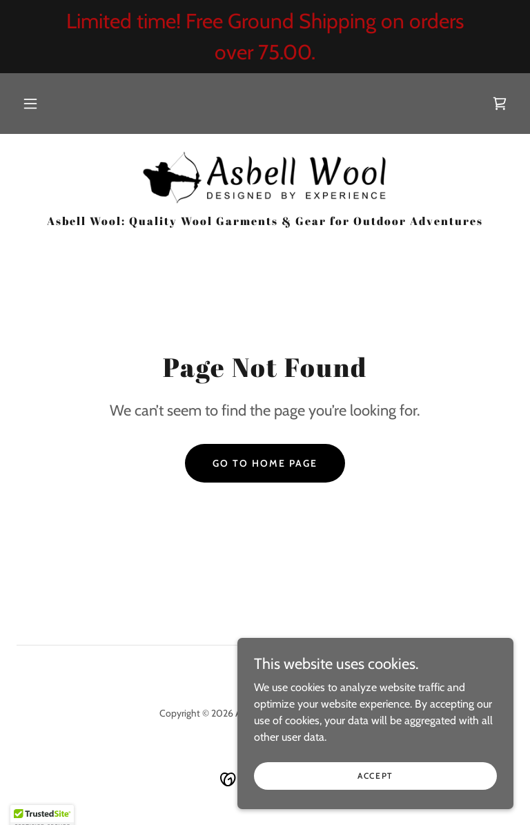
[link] (499, 103)
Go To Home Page (265, 463)
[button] (30, 103)
